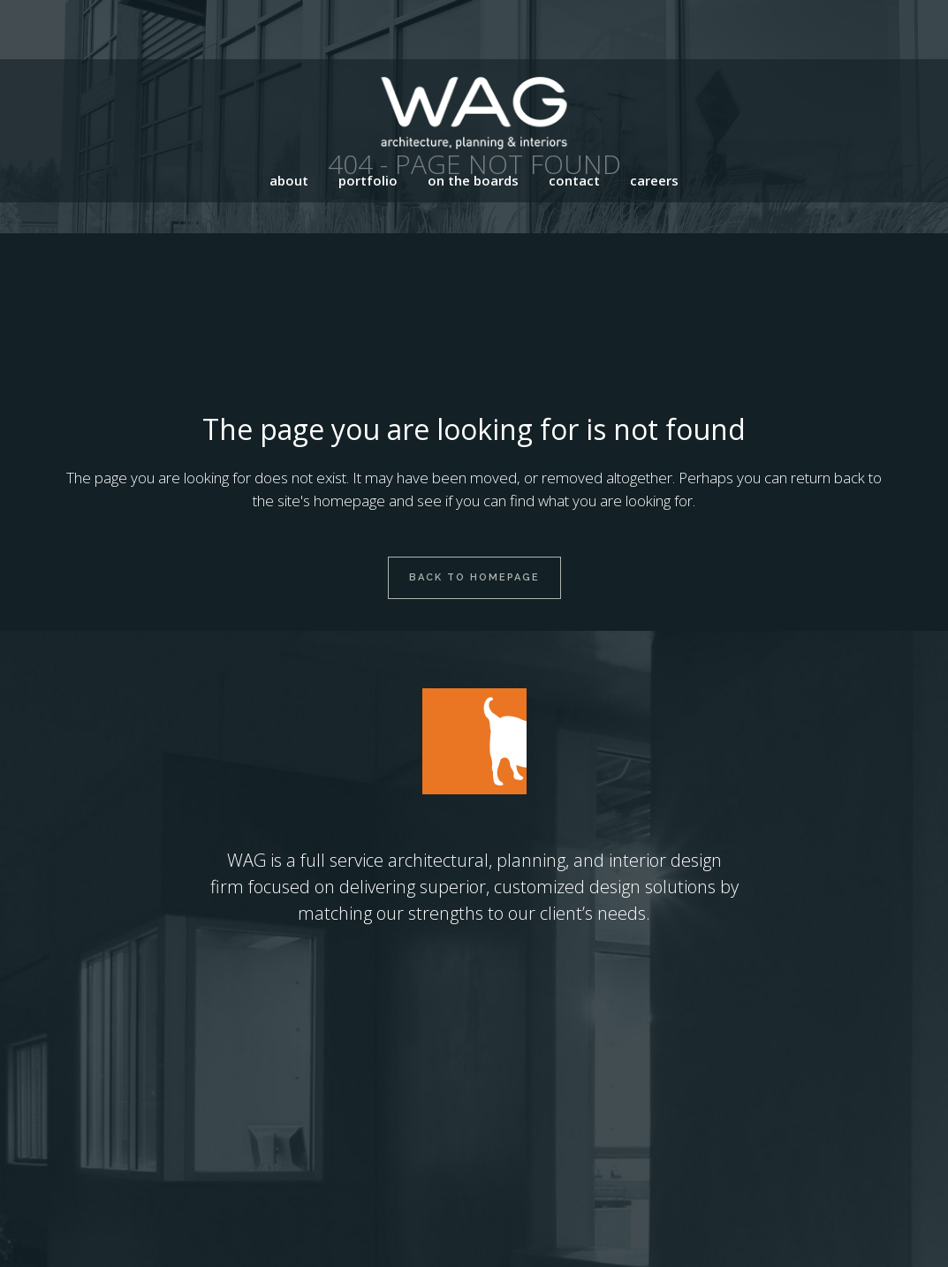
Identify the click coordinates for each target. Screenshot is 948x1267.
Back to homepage (474, 577)
